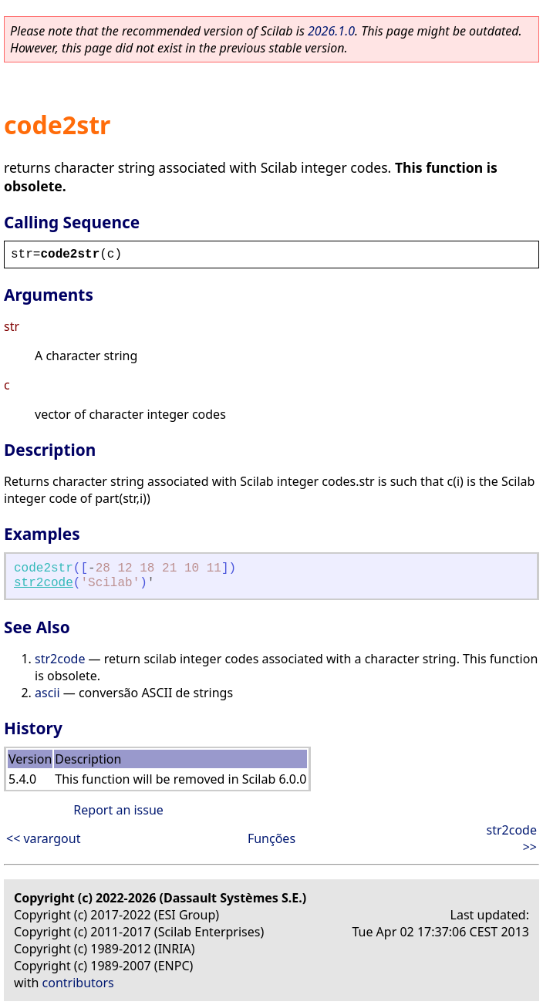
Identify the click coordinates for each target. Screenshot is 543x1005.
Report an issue (118, 809)
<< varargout (43, 838)
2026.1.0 (331, 30)
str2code (43, 583)
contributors (78, 982)
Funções (271, 838)
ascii (47, 692)
